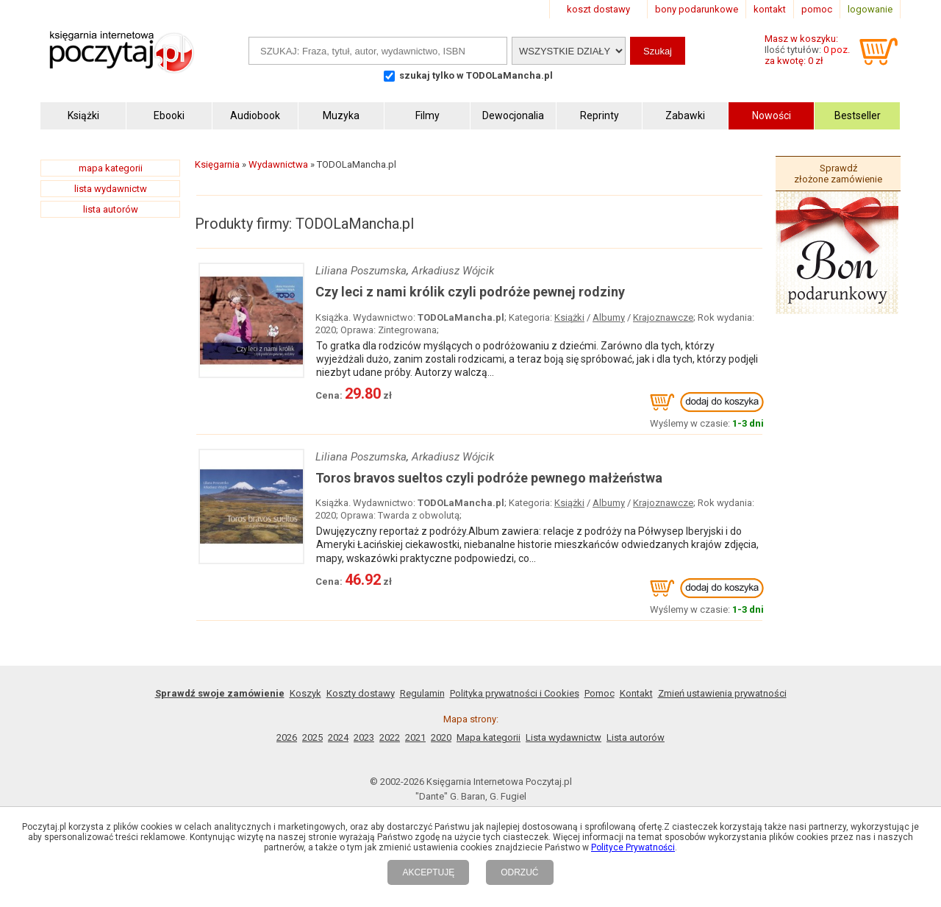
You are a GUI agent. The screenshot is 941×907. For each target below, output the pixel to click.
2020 (441, 737)
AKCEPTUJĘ (428, 872)
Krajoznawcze (663, 317)
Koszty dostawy (360, 693)
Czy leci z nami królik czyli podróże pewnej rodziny (470, 291)
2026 (286, 737)
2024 (338, 737)
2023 (364, 737)
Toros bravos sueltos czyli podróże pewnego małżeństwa (488, 477)
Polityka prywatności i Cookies (514, 693)
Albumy (609, 317)
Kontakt (636, 693)
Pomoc (599, 693)
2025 (312, 737)
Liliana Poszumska (361, 270)
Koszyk (305, 693)
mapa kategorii (111, 168)
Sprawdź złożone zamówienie (838, 174)
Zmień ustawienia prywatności (722, 693)
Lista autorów (636, 737)
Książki (569, 317)
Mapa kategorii (488, 737)
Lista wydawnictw (563, 737)
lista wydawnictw (110, 188)
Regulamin (422, 693)
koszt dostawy (598, 9)
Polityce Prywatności (633, 847)
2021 (415, 737)
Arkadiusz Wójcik (453, 270)
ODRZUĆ (519, 872)
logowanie (870, 9)
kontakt (770, 9)
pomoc (816, 9)
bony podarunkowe (696, 9)
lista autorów (110, 209)
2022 (389, 737)
